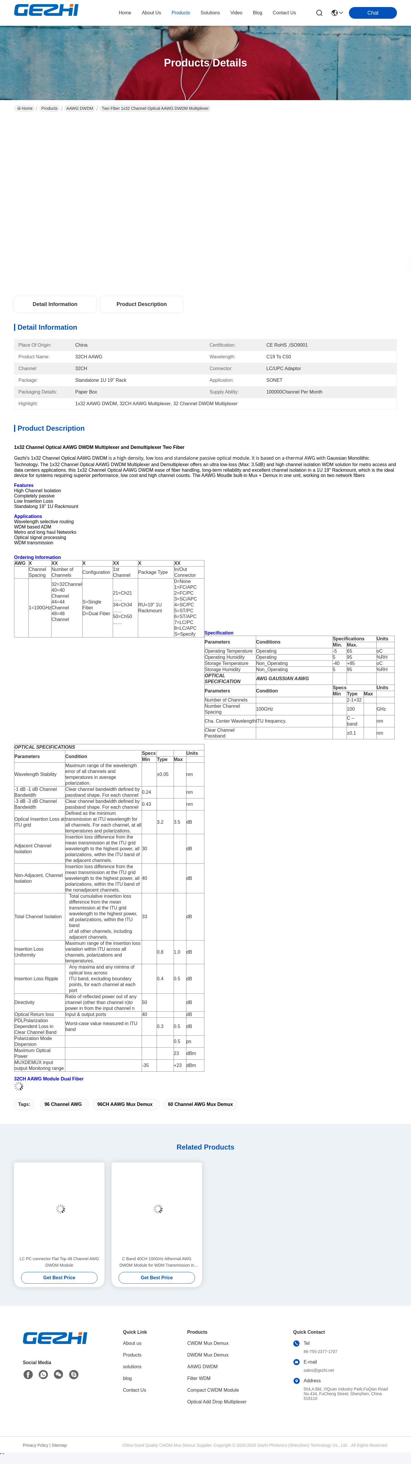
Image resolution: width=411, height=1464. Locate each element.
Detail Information (54, 304)
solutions (210, 12)
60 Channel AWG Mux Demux (200, 1104)
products (181, 12)
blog (257, 12)
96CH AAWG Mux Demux (125, 1104)
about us (151, 12)
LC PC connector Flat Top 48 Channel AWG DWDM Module (59, 1262)
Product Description (142, 304)
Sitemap (59, 1445)
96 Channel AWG (63, 1104)
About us (132, 1343)
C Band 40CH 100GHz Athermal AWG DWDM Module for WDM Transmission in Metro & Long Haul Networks (156, 1262)
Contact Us (134, 1390)
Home (125, 12)
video (236, 12)
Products (49, 108)
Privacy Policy (35, 1445)
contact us (284, 12)
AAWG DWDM (79, 108)
